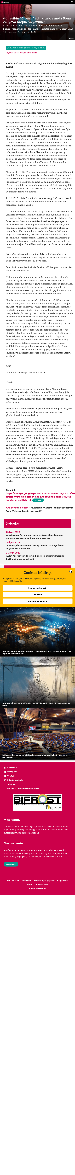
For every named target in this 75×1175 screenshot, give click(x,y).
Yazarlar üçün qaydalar (44, 880)
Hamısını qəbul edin (37, 588)
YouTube (11, 776)
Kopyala (38, 500)
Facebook (12, 767)
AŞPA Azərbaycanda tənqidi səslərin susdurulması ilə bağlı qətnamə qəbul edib (35, 557)
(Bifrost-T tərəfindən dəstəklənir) (23, 788)
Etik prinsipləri (13, 880)
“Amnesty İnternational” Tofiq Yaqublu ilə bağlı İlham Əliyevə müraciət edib (35, 547)
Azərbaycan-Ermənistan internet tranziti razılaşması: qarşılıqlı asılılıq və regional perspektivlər (34, 537)
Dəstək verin (11, 864)
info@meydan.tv (15, 780)
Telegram (11, 784)
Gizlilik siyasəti (41, 884)
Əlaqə (29, 884)
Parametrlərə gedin (37, 601)
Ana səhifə (12, 507)
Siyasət (24, 507)
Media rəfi (26, 880)
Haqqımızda (62, 880)
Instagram (12, 772)
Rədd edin (37, 595)
